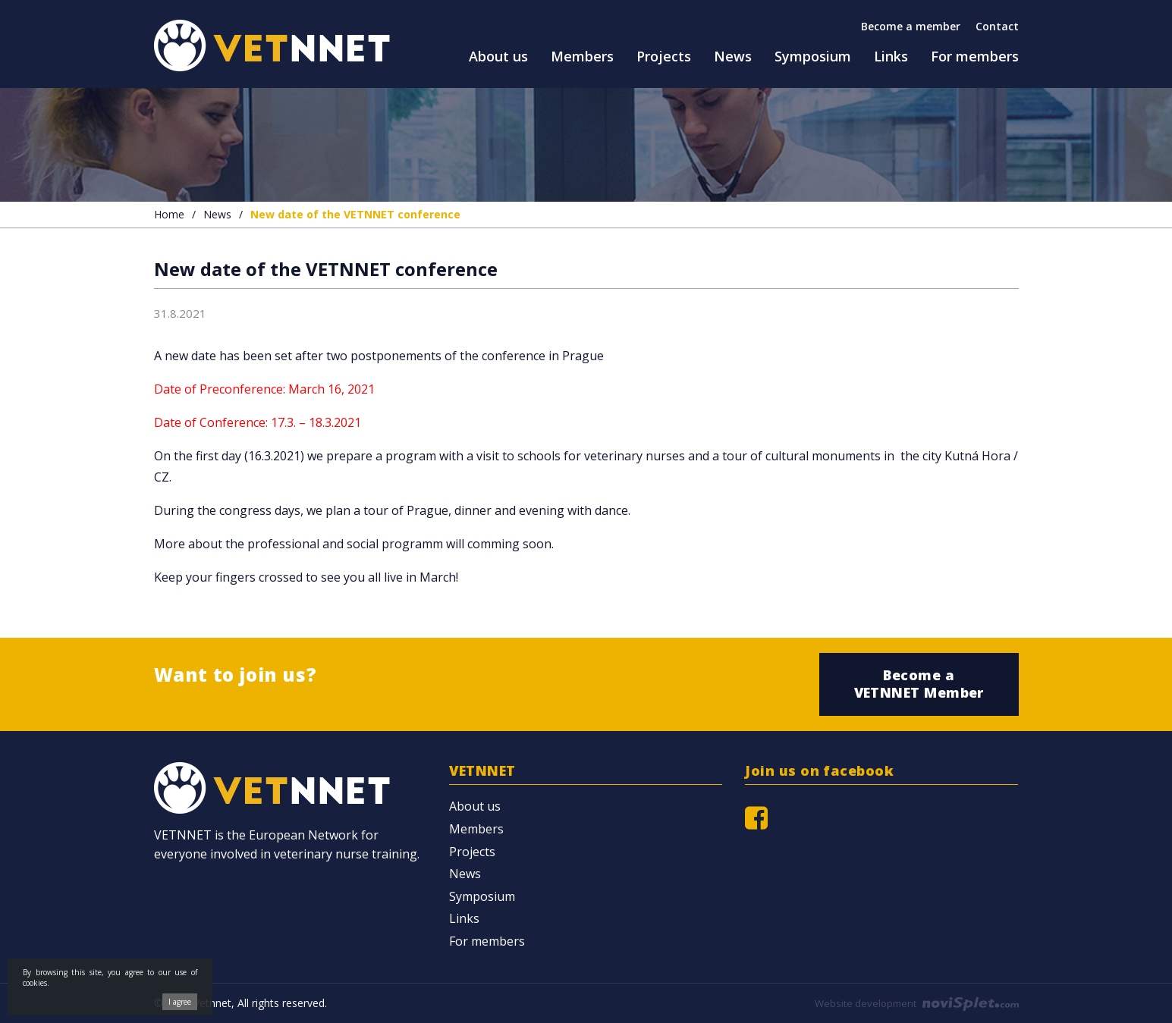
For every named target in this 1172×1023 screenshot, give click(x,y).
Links (464, 918)
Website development (917, 1003)
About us (475, 806)
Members (476, 829)
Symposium (482, 896)
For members (487, 941)
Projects (472, 851)
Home (169, 214)
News (217, 214)
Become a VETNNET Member (919, 683)
